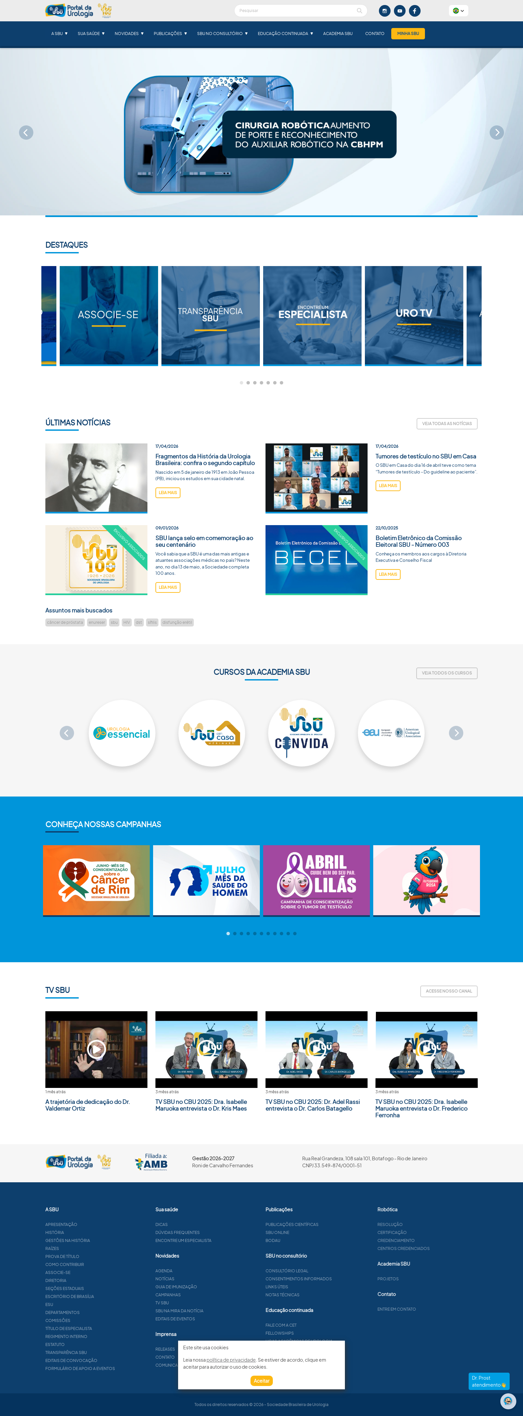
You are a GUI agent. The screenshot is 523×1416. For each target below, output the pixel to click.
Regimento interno (99, 1336)
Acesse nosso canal (449, 991)
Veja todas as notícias (447, 423)
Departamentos (95, 1312)
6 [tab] (275, 383)
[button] (458, 11)
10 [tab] (288, 934)
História (87, 1232)
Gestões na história (100, 1240)
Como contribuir (97, 1264)
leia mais (168, 524)
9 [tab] (281, 934)
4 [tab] (261, 383)
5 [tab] (268, 383)
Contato (375, 33)
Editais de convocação (104, 1360)
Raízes (84, 1248)
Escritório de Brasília (102, 1296)
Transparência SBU (98, 1352)
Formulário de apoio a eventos (112, 1368)
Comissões (90, 1320)
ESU (81, 1304)
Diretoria (88, 1280)
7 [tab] (281, 383)
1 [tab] (241, 383)
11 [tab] (295, 934)
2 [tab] (248, 383)
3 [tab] (254, 383)
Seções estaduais (97, 1288)
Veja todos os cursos (447, 672)
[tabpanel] (312, 316)
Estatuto (87, 1344)
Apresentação (94, 1224)
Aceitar (262, 1381)
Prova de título (95, 1256)
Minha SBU (408, 33)
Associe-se (90, 1272)
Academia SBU (338, 33)
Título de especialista (101, 1328)
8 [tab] (275, 934)
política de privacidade (231, 1360)
